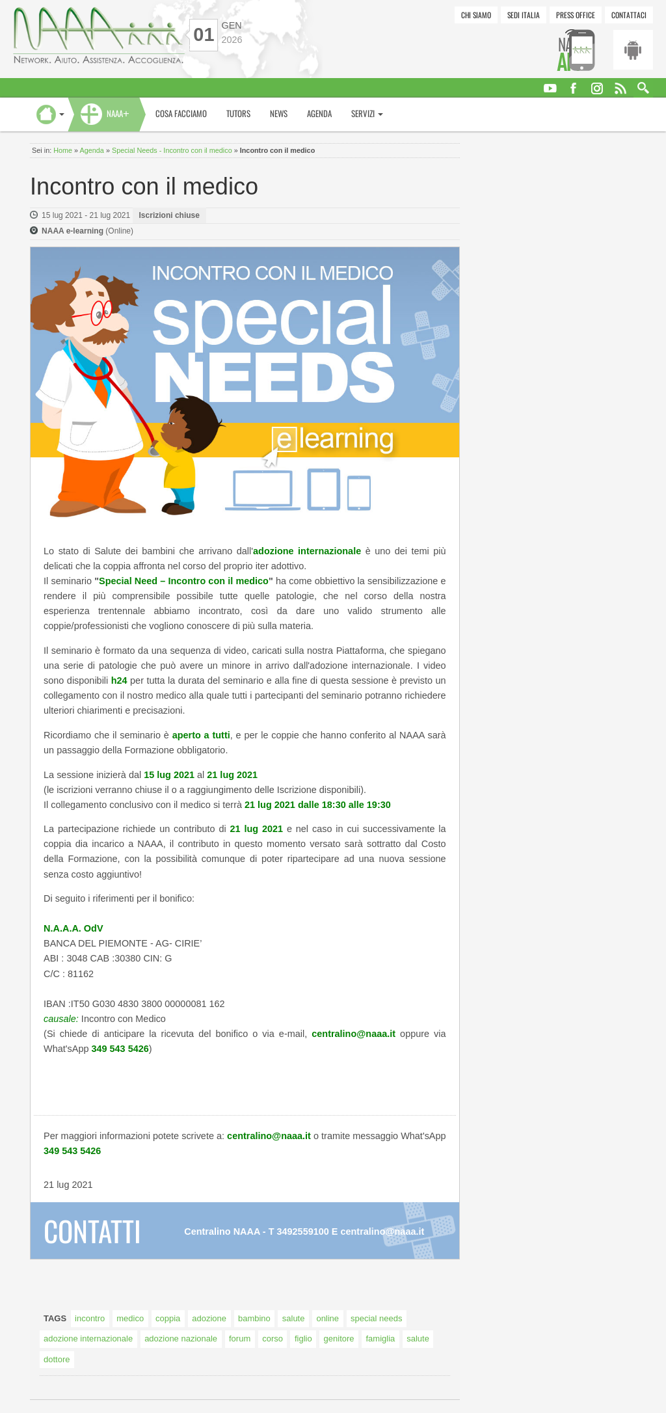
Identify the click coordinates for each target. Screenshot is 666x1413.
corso (272, 1338)
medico (130, 1318)
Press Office (575, 14)
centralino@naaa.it (382, 1231)
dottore (57, 1359)
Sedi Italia (523, 14)
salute (293, 1318)
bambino (254, 1318)
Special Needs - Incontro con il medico (172, 150)
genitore (339, 1338)
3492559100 (303, 1231)
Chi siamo (476, 14)
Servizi (367, 113)
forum (239, 1338)
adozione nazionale (180, 1338)
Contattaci (628, 14)
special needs (376, 1318)
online (327, 1318)
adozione (209, 1318)
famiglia (380, 1338)
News (278, 113)
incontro (90, 1318)
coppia (167, 1318)
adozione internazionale (88, 1338)
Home (62, 150)
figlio (303, 1338)
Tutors (238, 113)
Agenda (319, 113)
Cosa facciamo (181, 113)
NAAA (118, 113)
